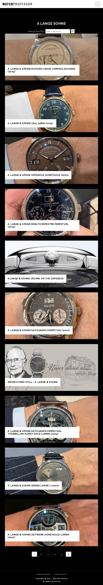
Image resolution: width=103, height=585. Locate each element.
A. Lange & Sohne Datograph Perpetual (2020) (39, 330)
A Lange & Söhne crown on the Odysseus (36, 278)
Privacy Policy (61, 574)
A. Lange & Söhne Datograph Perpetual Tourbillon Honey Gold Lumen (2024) (35, 432)
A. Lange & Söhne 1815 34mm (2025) (31, 123)
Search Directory (36, 31)
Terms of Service (43, 574)
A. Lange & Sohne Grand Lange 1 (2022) (33, 485)
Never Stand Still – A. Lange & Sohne (33, 382)
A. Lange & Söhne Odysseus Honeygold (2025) (38, 175)
